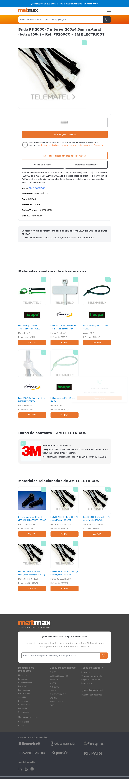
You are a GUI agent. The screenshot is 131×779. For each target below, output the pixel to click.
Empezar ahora (91, 3)
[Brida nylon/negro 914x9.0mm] (97, 311)
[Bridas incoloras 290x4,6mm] (65, 384)
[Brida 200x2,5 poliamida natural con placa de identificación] (65, 311)
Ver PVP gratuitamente (64, 134)
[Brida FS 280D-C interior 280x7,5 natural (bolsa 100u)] (65, 512)
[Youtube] (26, 769)
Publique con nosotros (91, 694)
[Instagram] (32, 769)
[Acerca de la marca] (43, 165)
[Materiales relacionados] (86, 165)
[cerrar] (125, 3)
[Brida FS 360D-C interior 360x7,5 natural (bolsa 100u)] (97, 512)
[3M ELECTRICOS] (30, 451)
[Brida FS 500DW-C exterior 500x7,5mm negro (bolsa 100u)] (32, 566)
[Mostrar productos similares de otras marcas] (65, 156)
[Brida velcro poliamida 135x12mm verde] (32, 311)
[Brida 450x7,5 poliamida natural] (32, 384)
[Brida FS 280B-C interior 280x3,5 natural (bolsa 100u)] (65, 566)
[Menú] (109, 11)
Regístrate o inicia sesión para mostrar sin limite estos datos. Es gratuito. (72, 145)
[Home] (28, 11)
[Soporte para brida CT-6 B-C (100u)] (32, 512)
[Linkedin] (20, 769)
